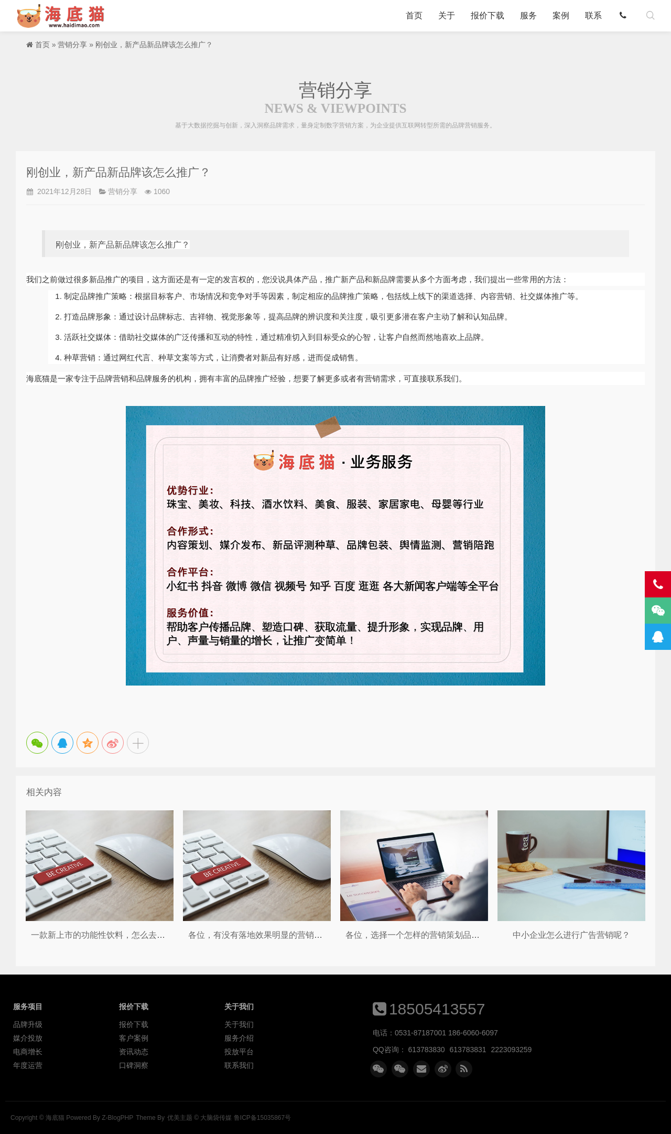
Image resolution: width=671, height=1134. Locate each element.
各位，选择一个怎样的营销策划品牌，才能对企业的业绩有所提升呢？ (475, 934)
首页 (414, 15)
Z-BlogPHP (117, 1117)
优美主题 (179, 1117)
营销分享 (72, 44)
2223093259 (511, 1049)
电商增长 (27, 1051)
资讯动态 (133, 1051)
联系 (593, 15)
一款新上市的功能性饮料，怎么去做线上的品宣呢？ (127, 934)
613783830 (426, 1049)
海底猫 (64, 16)
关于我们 (239, 1024)
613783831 (468, 1049)
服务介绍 (239, 1038)
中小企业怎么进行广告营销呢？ (571, 934)
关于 (446, 15)
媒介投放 (27, 1038)
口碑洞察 (133, 1065)
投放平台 (239, 1051)
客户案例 (133, 1038)
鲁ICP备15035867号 (262, 1117)
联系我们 (239, 1065)
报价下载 (487, 15)
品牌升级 (27, 1024)
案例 (561, 15)
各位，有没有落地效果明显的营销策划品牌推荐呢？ (284, 934)
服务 (528, 15)
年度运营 (27, 1065)
